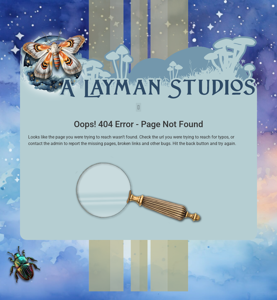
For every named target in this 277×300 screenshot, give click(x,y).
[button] (138, 107)
